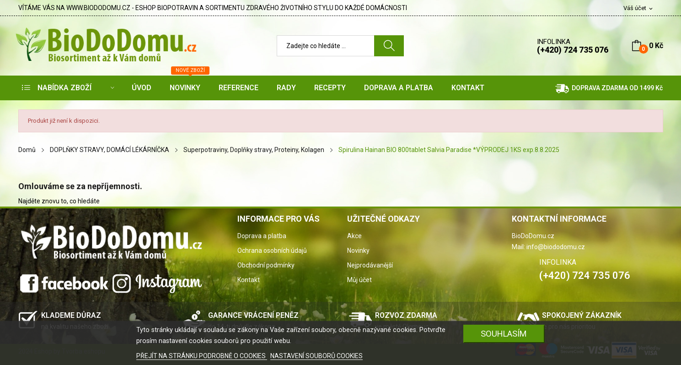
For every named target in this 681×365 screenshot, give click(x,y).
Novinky (358, 250)
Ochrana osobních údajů (272, 250)
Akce (354, 236)
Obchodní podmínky (266, 265)
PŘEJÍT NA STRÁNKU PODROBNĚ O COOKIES (201, 356)
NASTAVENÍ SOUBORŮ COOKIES (316, 356)
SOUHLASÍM (504, 333)
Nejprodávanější (370, 265)
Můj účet (359, 279)
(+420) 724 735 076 (572, 49)
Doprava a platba (261, 236)
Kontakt (248, 279)
